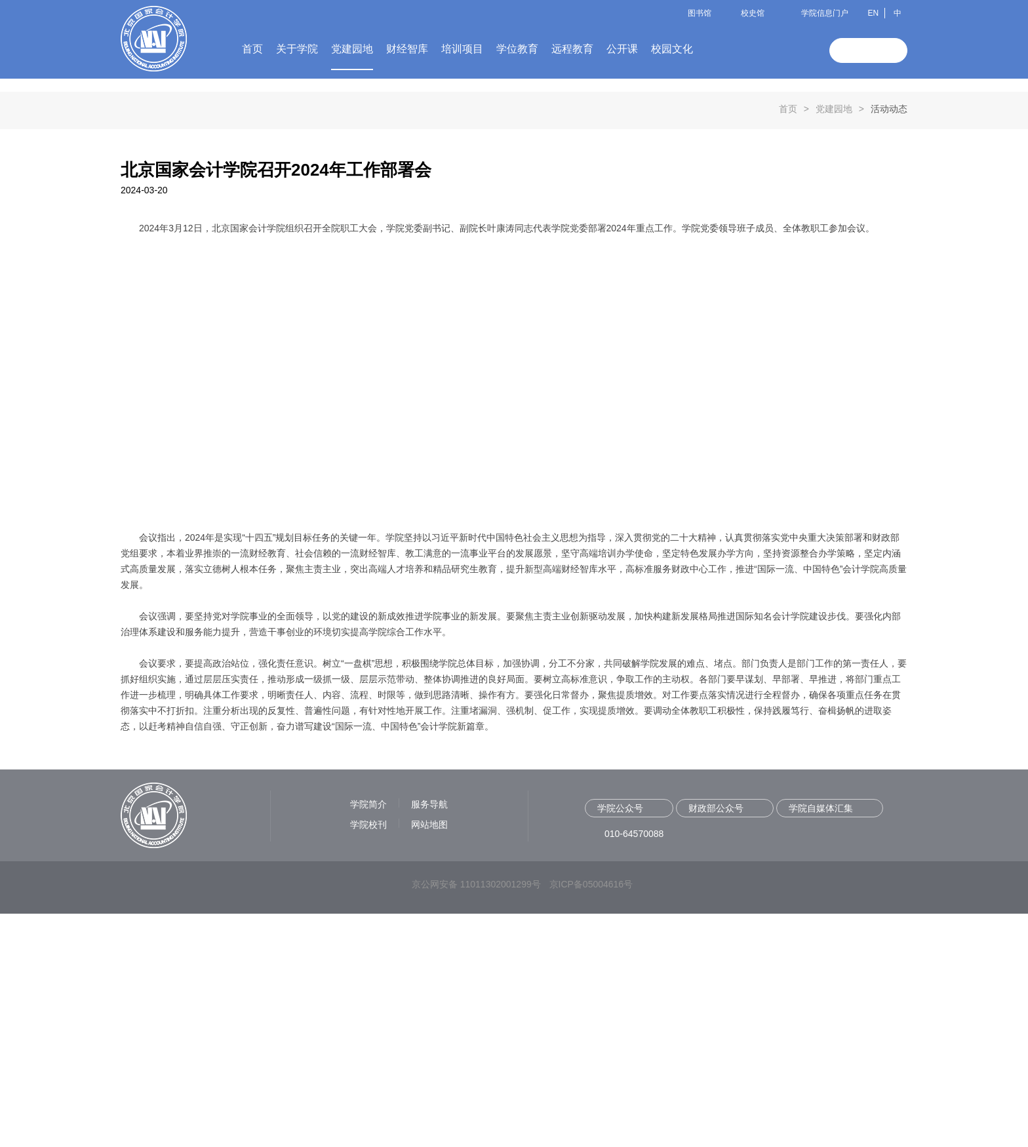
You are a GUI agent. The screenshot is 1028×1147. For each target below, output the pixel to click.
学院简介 (368, 1037)
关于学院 (297, 48)
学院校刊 (368, 1058)
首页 (252, 48)
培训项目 (462, 48)
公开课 (622, 48)
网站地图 (429, 1058)
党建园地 (352, 48)
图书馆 (699, 13)
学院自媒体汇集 (821, 1041)
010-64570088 (633, 1067)
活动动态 (889, 342)
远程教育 (572, 48)
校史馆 (752, 13)
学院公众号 (620, 1041)
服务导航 (429, 1037)
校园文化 (672, 48)
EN (873, 13)
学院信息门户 (824, 13)
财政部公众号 (715, 1041)
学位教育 (517, 48)
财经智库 (407, 48)
